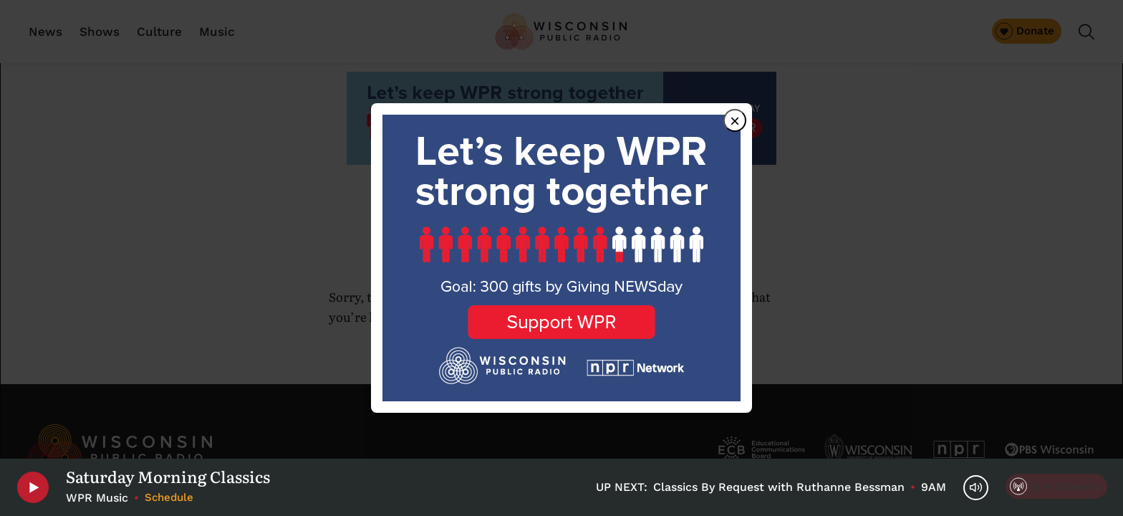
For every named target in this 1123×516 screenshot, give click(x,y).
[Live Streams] (1056, 486)
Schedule (169, 497)
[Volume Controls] (975, 487)
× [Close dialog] (735, 120)
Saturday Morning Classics (168, 477)
